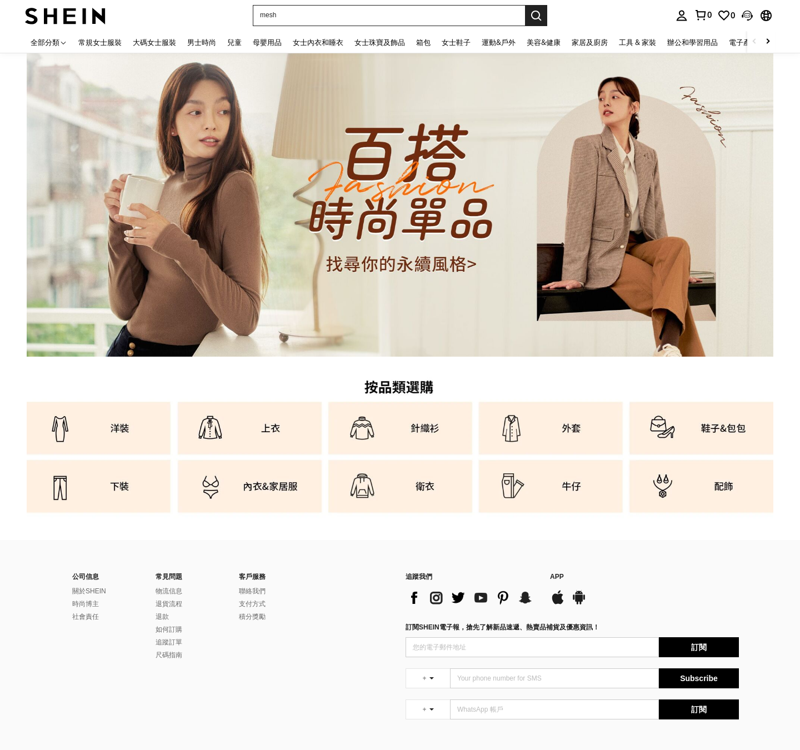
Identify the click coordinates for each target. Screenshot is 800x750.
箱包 (423, 42)
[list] (472, 597)
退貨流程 (169, 604)
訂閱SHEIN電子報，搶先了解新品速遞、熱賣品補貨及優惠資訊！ (502, 627)
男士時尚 (201, 42)
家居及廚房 (590, 42)
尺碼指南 (169, 655)
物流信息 (169, 591)
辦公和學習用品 (692, 42)
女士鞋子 (456, 42)
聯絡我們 (252, 591)
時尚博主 (85, 604)
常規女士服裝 (100, 42)
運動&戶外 (499, 42)
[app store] (558, 603)
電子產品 (743, 42)
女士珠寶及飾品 (379, 42)
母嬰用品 (267, 42)
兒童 (234, 42)
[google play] (579, 603)
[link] (726, 15)
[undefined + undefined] (428, 678)
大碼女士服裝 (154, 42)
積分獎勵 (252, 617)
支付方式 (252, 604)
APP (557, 577)
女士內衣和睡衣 (318, 42)
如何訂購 (169, 629)
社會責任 (85, 617)
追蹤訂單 (169, 642)
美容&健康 (544, 42)
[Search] (536, 15)
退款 (162, 617)
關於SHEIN (89, 591)
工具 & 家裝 (637, 42)
